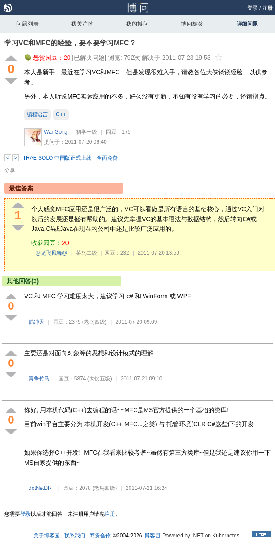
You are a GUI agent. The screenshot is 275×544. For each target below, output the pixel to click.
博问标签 (192, 24)
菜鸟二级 (86, 253)
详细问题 (247, 24)
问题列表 (27, 24)
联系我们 (74, 536)
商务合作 (100, 536)
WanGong (56, 132)
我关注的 (82, 24)
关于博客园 (46, 536)
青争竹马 (39, 379)
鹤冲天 (36, 322)
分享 (9, 170)
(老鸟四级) (94, 322)
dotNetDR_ (41, 488)
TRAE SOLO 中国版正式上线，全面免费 (70, 158)
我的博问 (137, 24)
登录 (252, 8)
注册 (267, 8)
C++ (61, 114)
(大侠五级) (99, 379)
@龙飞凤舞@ (51, 253)
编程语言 (37, 114)
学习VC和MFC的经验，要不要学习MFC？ (70, 43)
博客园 (152, 536)
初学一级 (86, 132)
